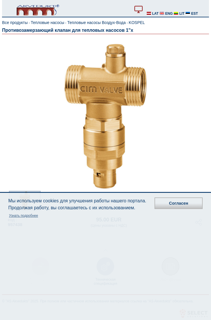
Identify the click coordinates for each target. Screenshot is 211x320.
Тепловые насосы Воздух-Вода (96, 22)
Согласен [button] (178, 203)
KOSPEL (137, 22)
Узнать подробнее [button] (23, 216)
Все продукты (15, 22)
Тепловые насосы (47, 22)
